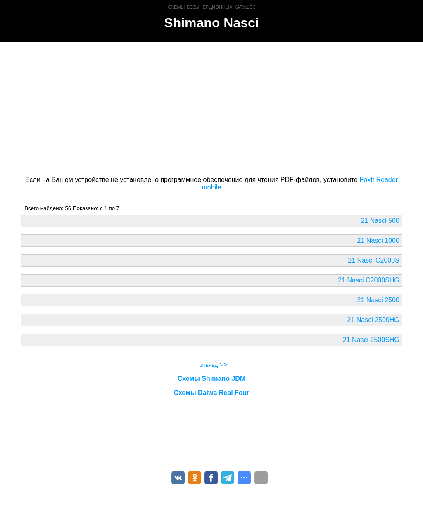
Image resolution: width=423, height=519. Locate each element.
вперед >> (214, 364)
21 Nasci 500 (380, 220)
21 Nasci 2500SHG (371, 339)
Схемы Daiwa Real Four (211, 392)
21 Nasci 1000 (378, 240)
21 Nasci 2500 (378, 300)
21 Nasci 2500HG (373, 319)
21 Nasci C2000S (373, 260)
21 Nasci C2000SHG (368, 280)
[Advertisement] (211, 107)
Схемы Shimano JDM (211, 378)
